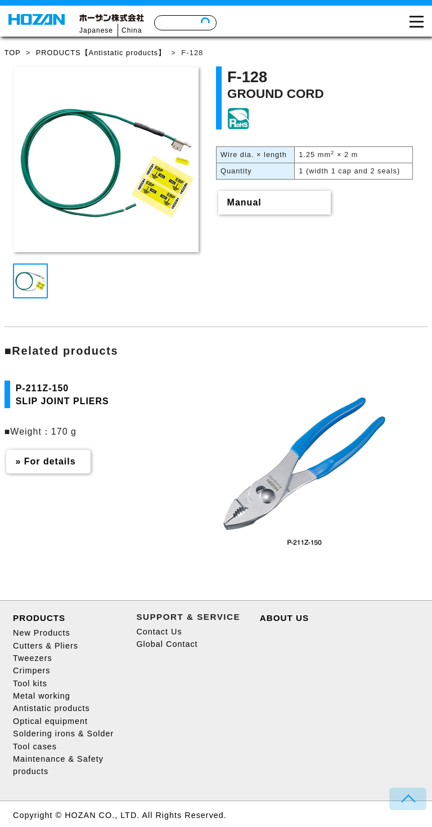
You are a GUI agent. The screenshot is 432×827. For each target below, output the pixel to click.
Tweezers (32, 658)
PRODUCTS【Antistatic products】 (101, 52)
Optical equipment (50, 721)
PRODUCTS (39, 618)
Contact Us (159, 631)
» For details (45, 461)
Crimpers (31, 670)
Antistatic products (51, 708)
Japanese (96, 30)
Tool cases (35, 746)
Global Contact (166, 644)
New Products (41, 632)
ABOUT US (284, 618)
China (132, 30)
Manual (244, 202)
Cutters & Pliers (45, 645)
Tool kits (30, 683)
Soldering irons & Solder (63, 733)
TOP (12, 52)
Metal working (41, 695)
